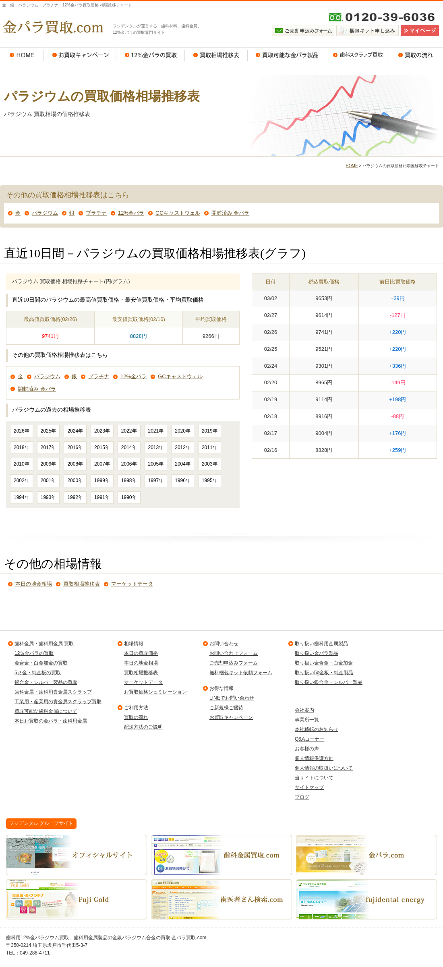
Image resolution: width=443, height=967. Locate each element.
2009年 (48, 464)
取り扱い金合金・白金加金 (324, 663)
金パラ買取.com (52, 27)
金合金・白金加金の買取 (41, 663)
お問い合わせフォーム (233, 653)
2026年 (21, 431)
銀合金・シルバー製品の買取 (45, 682)
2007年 (102, 464)
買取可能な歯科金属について (45, 711)
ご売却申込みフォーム (233, 663)
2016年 (75, 447)
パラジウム (45, 213)
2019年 (209, 431)
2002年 (21, 480)
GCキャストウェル (177, 213)
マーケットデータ (132, 584)
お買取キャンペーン (79, 55)
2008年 (75, 464)
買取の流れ (416, 55)
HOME (21, 55)
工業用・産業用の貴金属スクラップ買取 (57, 701)
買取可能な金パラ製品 (287, 55)
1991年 (102, 497)
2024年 (75, 431)
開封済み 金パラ (230, 213)
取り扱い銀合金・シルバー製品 (328, 682)
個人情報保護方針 (314, 758)
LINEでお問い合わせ (231, 698)
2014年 (129, 447)
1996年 (182, 480)
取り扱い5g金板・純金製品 (324, 672)
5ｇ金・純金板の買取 (37, 672)
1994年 (21, 497)
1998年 (129, 480)
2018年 (21, 447)
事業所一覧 (307, 720)
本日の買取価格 (141, 653)
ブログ (302, 797)
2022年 (129, 431)
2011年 (209, 447)
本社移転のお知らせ (316, 729)
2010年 (21, 464)
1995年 (209, 480)
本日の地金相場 (33, 584)
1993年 (48, 497)
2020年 (182, 431)
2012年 (182, 447)
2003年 (209, 464)
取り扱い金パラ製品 (316, 653)
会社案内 (304, 710)
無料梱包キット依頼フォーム (240, 672)
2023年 (102, 431)
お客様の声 (307, 749)
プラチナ (96, 213)
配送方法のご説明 (143, 727)
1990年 (129, 497)
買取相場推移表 (216, 55)
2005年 (156, 464)
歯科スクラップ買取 (357, 55)
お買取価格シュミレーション (155, 692)
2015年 (102, 447)
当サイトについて (314, 778)
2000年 (75, 480)
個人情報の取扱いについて (324, 768)
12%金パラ (131, 213)
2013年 (156, 447)
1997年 (156, 480)
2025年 (48, 431)
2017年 (48, 447)
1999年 (102, 480)
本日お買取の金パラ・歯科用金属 (50, 721)
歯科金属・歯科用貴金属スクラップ (53, 692)
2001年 (48, 480)
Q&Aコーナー (309, 739)
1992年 (75, 497)
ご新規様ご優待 (226, 707)
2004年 (182, 464)
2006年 (129, 464)
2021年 (156, 431)
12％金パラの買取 (150, 55)
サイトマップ (309, 787)
